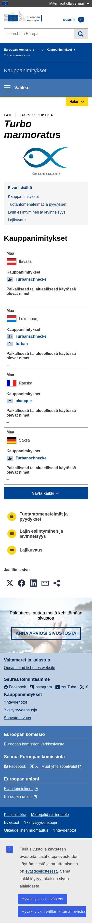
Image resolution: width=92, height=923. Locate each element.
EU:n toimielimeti (18, 789)
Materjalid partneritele (50, 815)
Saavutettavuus (17, 718)
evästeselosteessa (42, 871)
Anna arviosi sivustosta (46, 633)
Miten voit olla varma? (69, 3)
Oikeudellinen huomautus (26, 830)
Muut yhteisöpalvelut (59, 766)
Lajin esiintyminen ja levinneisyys (37, 212)
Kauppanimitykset (59, 49)
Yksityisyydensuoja (20, 710)
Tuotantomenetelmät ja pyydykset (37, 204)
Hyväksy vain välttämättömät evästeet (54, 912)
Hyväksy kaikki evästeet (42, 899)
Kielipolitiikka (15, 815)
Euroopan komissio (17, 49)
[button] (10, 583)
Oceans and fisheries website (29, 668)
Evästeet (11, 822)
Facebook (15, 766)
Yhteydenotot (15, 702)
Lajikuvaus (17, 220)
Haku (81, 34)
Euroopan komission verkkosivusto (34, 744)
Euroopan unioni (18, 796)
